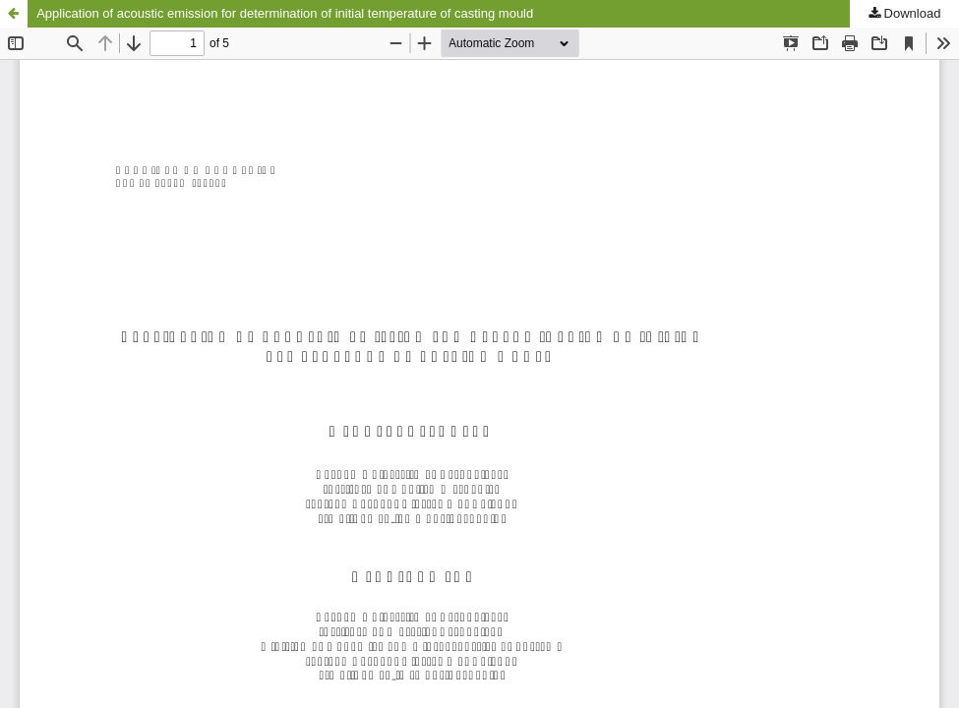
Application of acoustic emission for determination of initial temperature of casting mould (284, 13)
